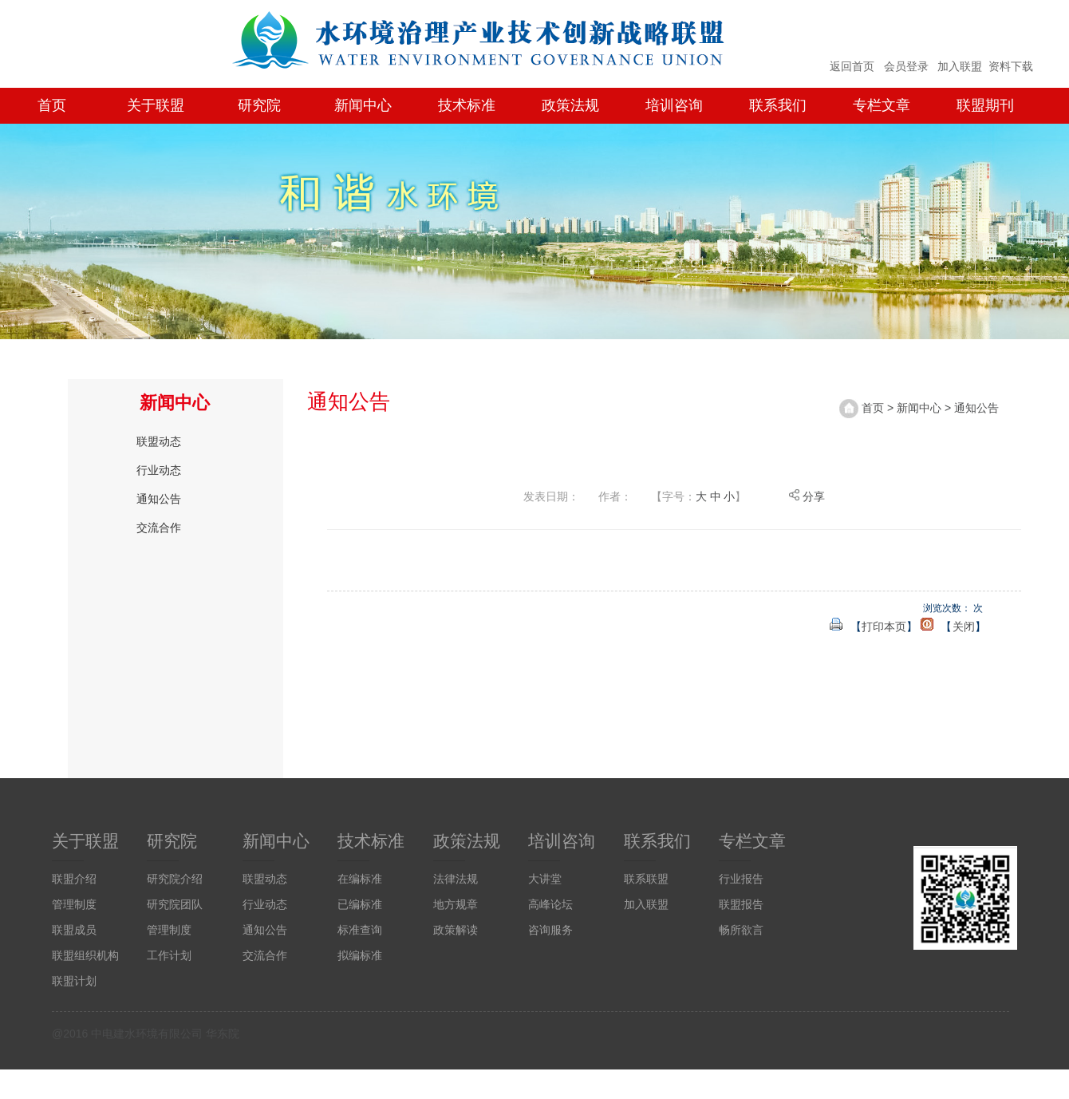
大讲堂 (545, 878)
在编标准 (359, 878)
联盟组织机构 (85, 955)
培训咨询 (674, 105)
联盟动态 (158, 441)
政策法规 (570, 105)
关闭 (964, 626)
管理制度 (74, 904)
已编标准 (359, 904)
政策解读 (455, 929)
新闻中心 (363, 105)
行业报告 (741, 878)
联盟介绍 (74, 878)
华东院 (222, 1033)
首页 (51, 105)
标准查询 (359, 929)
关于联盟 (155, 105)
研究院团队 (175, 904)
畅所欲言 (741, 929)
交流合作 (158, 527)
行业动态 (158, 470)
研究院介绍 (175, 878)
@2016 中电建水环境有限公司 (127, 1033)
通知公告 (158, 498)
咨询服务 (550, 929)
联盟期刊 (985, 105)
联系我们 (778, 105)
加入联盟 (959, 66)
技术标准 (466, 105)
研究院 (259, 105)
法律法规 (455, 878)
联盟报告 (741, 904)
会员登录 (906, 66)
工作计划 (169, 955)
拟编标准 (359, 955)
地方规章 (455, 904)
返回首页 (852, 66)
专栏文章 (881, 105)
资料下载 (1010, 66)
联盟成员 (74, 929)
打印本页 (884, 626)
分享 (807, 496)
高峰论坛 (550, 904)
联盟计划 (74, 980)
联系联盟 (646, 878)
